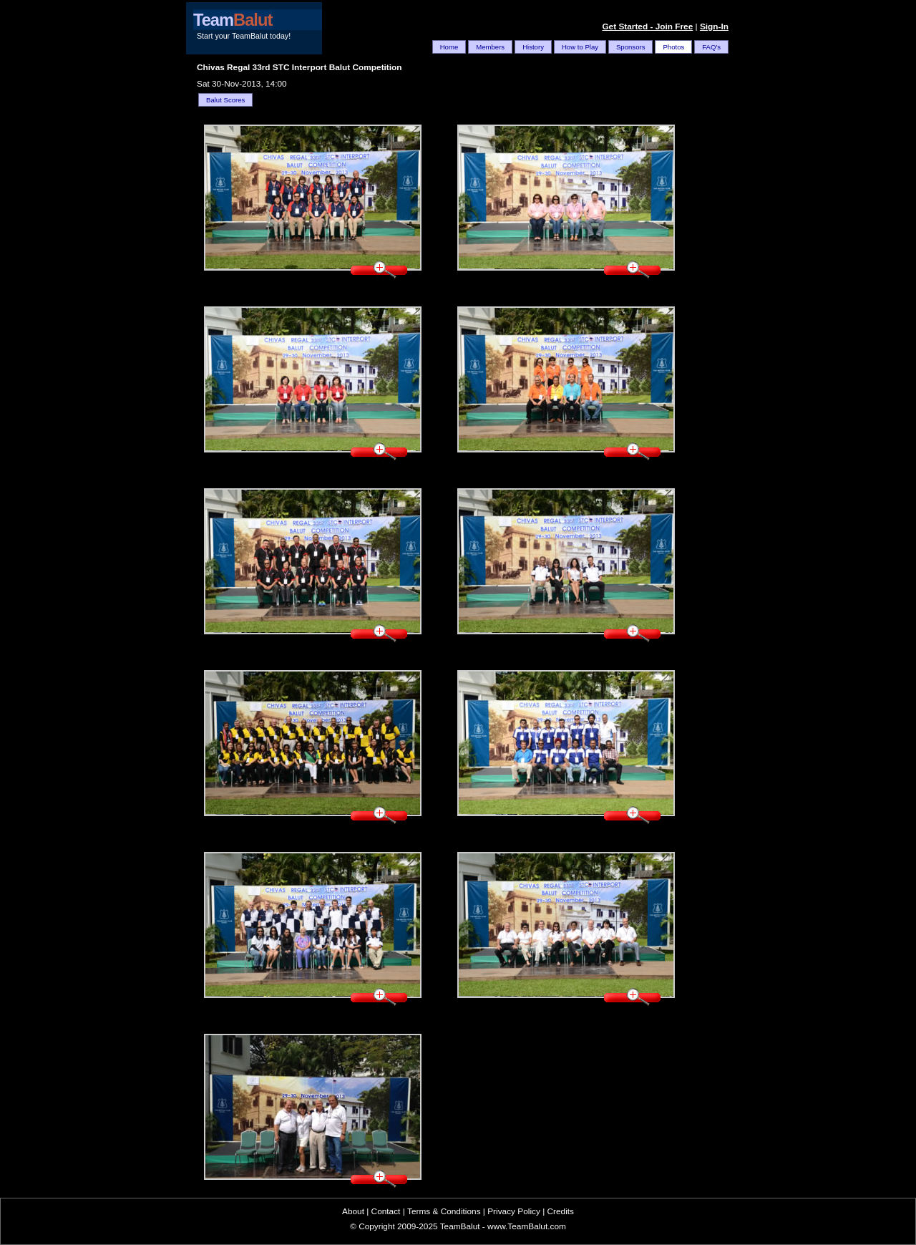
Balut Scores (225, 100)
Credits (560, 1211)
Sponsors (630, 47)
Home (449, 47)
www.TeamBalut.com (526, 1226)
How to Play (580, 47)
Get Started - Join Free (647, 26)
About (353, 1211)
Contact (386, 1211)
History (533, 47)
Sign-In (714, 26)
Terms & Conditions (444, 1211)
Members (490, 47)
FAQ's (711, 47)
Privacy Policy (513, 1211)
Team (232, 20)
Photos (673, 47)
